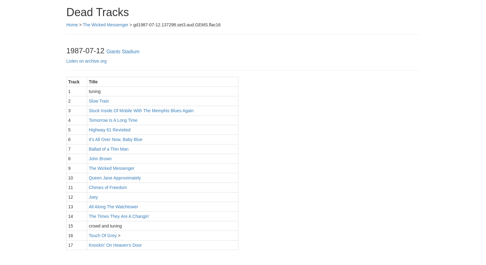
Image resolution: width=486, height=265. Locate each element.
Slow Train (99, 101)
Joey (93, 197)
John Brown (100, 158)
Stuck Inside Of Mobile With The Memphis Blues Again (141, 110)
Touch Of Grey (103, 235)
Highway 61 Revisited (109, 129)
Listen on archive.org (86, 61)
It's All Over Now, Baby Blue (115, 139)
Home (72, 24)
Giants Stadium (122, 51)
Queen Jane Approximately (115, 177)
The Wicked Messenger (105, 24)
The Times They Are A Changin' (119, 216)
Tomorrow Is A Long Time (113, 120)
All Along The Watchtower (113, 206)
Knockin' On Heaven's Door (115, 245)
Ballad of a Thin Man (108, 149)
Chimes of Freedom (108, 187)
